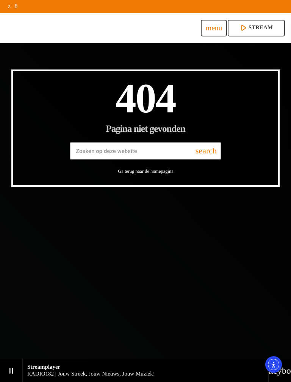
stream (255, 27)
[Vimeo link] (90, 28)
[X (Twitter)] (9, 6)
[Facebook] (15, 6)
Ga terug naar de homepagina (145, 171)
